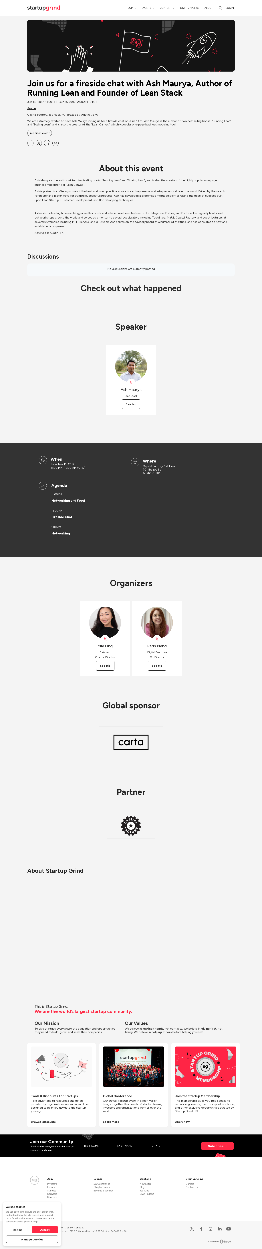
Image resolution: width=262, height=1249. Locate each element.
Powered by (219, 1242)
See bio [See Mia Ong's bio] (105, 665)
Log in (230, 7)
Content (166, 7)
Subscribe (216, 1146)
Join (131, 7)
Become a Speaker (103, 1190)
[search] (220, 8)
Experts (51, 1187)
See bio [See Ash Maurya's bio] (131, 404)
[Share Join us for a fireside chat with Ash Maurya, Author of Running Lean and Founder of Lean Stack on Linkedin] (47, 143)
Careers (190, 1184)
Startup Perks (189, 7)
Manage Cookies (32, 1239)
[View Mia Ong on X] (105, 639)
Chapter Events (102, 1187)
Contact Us (192, 1187)
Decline (17, 1230)
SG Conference (102, 1184)
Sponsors (52, 1194)
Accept (45, 1230)
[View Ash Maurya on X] (131, 383)
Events (147, 7)
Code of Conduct (74, 1227)
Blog (142, 1187)
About (209, 7)
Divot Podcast (147, 1194)
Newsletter (145, 1184)
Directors (52, 1197)
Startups (51, 1190)
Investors (52, 1184)
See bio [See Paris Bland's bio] (157, 665)
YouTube (144, 1190)
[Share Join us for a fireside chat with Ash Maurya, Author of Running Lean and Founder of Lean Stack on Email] (55, 143)
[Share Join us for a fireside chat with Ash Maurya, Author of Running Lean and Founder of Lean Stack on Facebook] (30, 143)
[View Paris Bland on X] (157, 639)
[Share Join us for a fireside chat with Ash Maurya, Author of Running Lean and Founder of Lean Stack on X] (39, 143)
